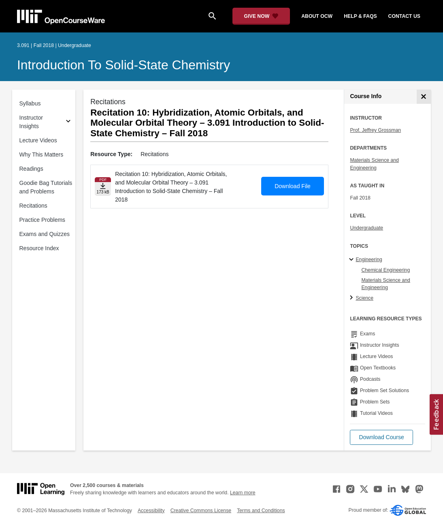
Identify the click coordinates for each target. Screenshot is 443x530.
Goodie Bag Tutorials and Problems (45, 187)
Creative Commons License (200, 510)
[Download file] (103, 186)
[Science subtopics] (352, 298)
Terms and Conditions (261, 510)
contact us (404, 16)
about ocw (316, 16)
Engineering (369, 259)
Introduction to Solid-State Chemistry (123, 65)
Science (364, 298)
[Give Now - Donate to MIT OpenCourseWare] (261, 16)
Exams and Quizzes (44, 234)
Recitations (33, 205)
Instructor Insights (31, 121)
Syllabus (30, 103)
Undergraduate (366, 228)
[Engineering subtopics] (352, 260)
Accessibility (151, 510)
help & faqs (360, 16)
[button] (381, 437)
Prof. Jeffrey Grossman (375, 130)
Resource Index (39, 248)
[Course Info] (424, 97)
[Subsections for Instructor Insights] (68, 122)
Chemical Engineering (385, 270)
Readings (31, 168)
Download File (293, 186)
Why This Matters (41, 154)
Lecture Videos (38, 140)
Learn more (243, 493)
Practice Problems (42, 220)
